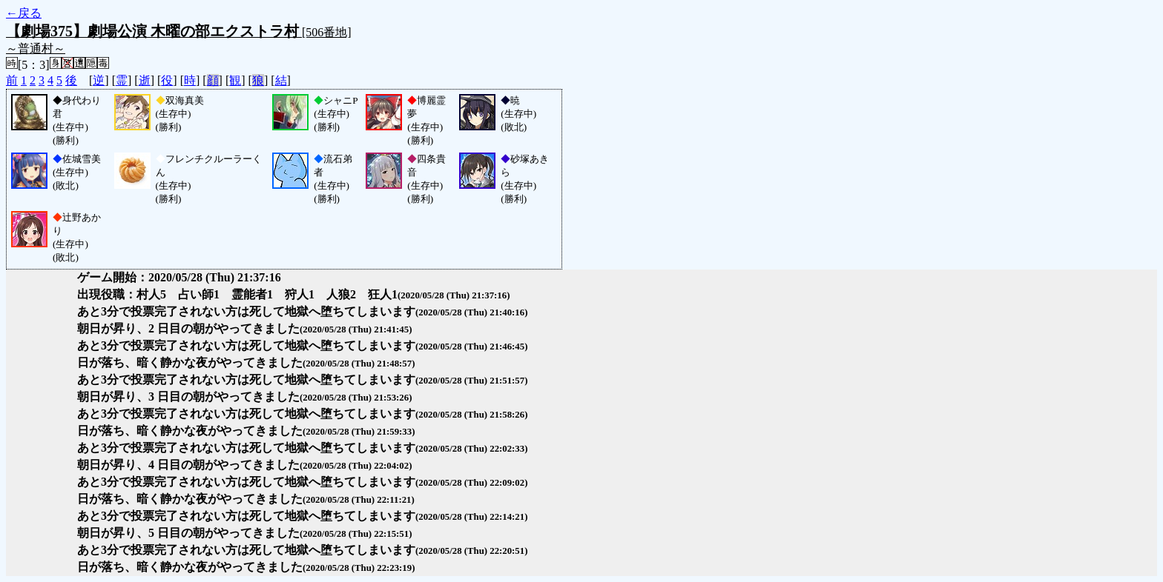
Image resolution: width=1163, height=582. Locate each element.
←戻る (24, 13)
